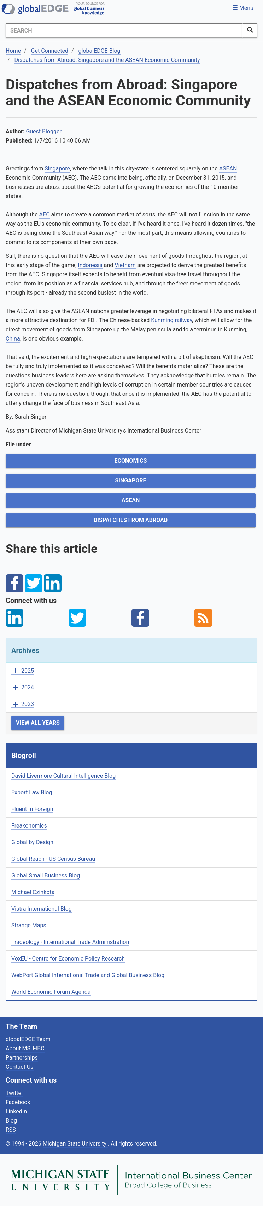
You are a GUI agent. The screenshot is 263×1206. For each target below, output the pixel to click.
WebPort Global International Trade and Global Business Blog (87, 975)
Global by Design (32, 842)
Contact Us (20, 1066)
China (13, 338)
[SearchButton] (249, 30)
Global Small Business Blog (45, 875)
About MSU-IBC (25, 1048)
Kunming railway (171, 320)
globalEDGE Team (28, 1039)
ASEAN (228, 168)
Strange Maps (28, 925)
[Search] (124, 30)
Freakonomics (29, 825)
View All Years (38, 722)
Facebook (18, 1102)
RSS (11, 1129)
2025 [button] (22, 671)
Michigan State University (75, 1143)
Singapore (57, 168)
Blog (11, 1120)
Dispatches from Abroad (131, 520)
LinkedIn (16, 1111)
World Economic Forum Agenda (51, 991)
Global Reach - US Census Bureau (53, 859)
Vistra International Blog (41, 908)
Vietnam (125, 265)
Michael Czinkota (32, 892)
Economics (131, 460)
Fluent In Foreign (32, 809)
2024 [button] (22, 687)
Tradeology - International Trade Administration (70, 942)
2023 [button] (22, 704)
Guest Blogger (44, 131)
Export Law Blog (31, 792)
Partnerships (22, 1057)
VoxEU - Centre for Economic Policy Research (68, 958)
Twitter (14, 1093)
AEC (44, 214)
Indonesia (90, 265)
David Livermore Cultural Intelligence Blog (63, 775)
